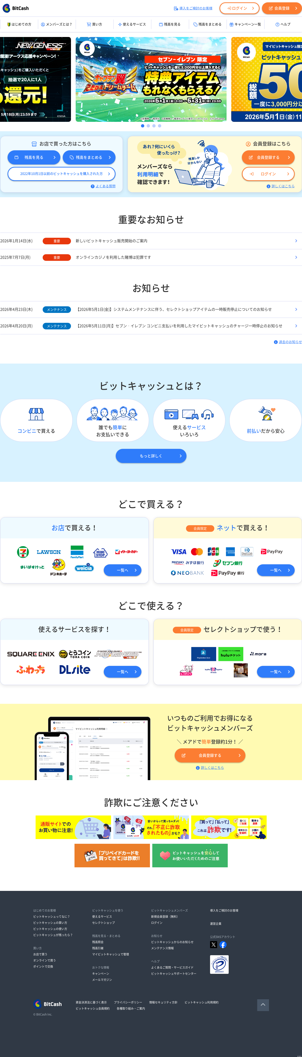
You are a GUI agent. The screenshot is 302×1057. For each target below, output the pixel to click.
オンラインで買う (44, 960)
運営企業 (215, 923)
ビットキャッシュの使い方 (50, 928)
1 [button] (142, 125)
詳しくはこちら (281, 186)
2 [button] (148, 125)
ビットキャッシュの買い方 (50, 922)
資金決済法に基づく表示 (91, 1002)
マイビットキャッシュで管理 (110, 954)
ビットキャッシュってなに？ (51, 916)
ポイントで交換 (43, 966)
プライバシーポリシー (128, 1002)
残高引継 (97, 948)
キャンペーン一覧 (245, 24)
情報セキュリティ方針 (163, 1002)
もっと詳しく (151, 456)
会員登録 (279, 8)
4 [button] (159, 125)
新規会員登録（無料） (165, 916)
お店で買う (40, 954)
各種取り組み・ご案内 (131, 1008)
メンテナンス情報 (162, 948)
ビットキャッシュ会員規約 (93, 1008)
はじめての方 (19, 24)
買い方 (94, 24)
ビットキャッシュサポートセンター (173, 973)
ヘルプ (283, 24)
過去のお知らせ (288, 342)
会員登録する (264, 157)
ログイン (237, 8)
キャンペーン (100, 973)
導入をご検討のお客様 (193, 8)
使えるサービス (132, 24)
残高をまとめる (208, 24)
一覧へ (122, 570)
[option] (151, 79)
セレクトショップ (103, 922)
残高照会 (97, 942)
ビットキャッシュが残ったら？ (53, 935)
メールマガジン (102, 979)
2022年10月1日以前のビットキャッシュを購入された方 (61, 173)
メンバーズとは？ (56, 24)
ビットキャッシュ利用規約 (202, 1002)
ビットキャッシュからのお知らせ (172, 942)
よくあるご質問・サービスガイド (172, 967)
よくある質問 (103, 186)
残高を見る (170, 24)
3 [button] (154, 125)
